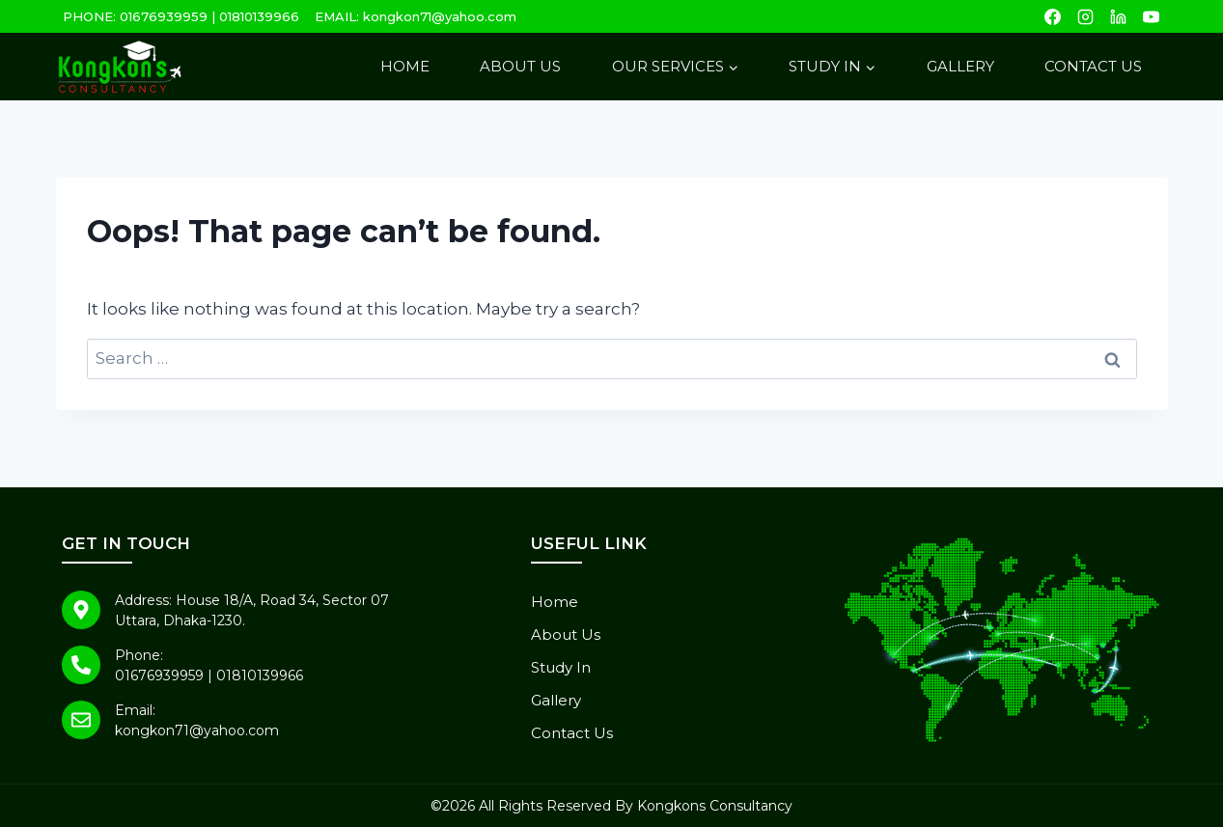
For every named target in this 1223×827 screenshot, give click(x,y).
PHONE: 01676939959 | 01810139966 (181, 16)
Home (405, 66)
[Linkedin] (1118, 16)
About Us (520, 66)
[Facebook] (1053, 16)
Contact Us (1093, 66)
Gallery (960, 66)
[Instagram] (1086, 16)
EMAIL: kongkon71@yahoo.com (415, 16)
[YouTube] (1151, 16)
